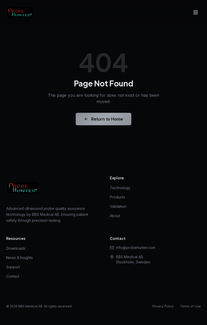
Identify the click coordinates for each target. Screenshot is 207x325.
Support (13, 267)
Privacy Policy (163, 306)
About (115, 215)
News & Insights (19, 257)
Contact (12, 276)
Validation (118, 206)
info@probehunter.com (132, 247)
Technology (120, 188)
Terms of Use (190, 306)
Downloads (15, 248)
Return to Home (103, 119)
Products (117, 197)
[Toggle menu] (195, 12)
